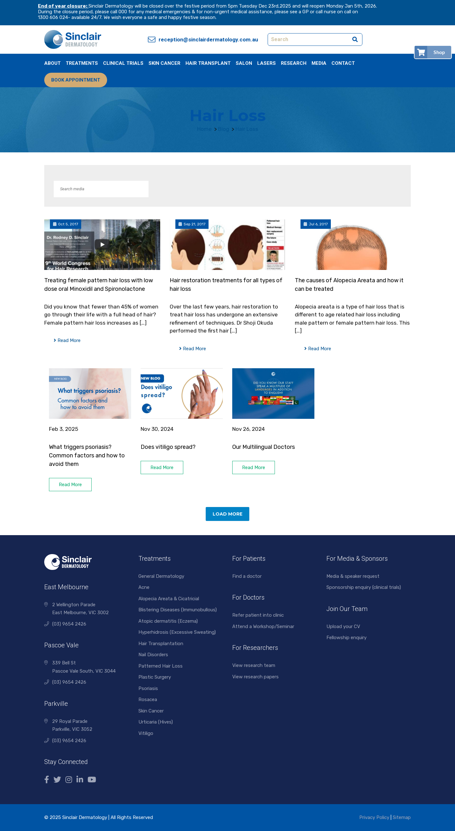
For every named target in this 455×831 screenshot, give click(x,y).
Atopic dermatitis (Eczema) (168, 621)
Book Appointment (75, 80)
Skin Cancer (164, 63)
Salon (244, 63)
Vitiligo (145, 733)
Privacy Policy (374, 817)
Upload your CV (343, 626)
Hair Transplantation (160, 643)
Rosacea (147, 699)
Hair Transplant (208, 63)
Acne (143, 587)
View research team (253, 665)
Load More (227, 514)
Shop (439, 52)
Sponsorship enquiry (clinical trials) (363, 587)
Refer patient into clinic (258, 615)
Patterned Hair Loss (160, 666)
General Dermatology (161, 576)
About (52, 63)
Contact (343, 63)
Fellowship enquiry (346, 637)
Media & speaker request (352, 576)
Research (293, 63)
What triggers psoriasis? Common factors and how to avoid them (87, 455)
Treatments (82, 63)
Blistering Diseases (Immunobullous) (177, 610)
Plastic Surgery (154, 677)
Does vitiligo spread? (169, 446)
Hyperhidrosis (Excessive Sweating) (177, 632)
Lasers (266, 63)
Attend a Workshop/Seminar (263, 626)
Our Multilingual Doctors (263, 446)
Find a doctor (247, 576)
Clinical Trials (123, 63)
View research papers (255, 677)
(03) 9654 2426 (69, 624)
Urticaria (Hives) (155, 722)
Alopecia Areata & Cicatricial (168, 599)
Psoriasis (148, 688)
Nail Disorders (153, 654)
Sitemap (402, 817)
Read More (67, 340)
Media (319, 63)
